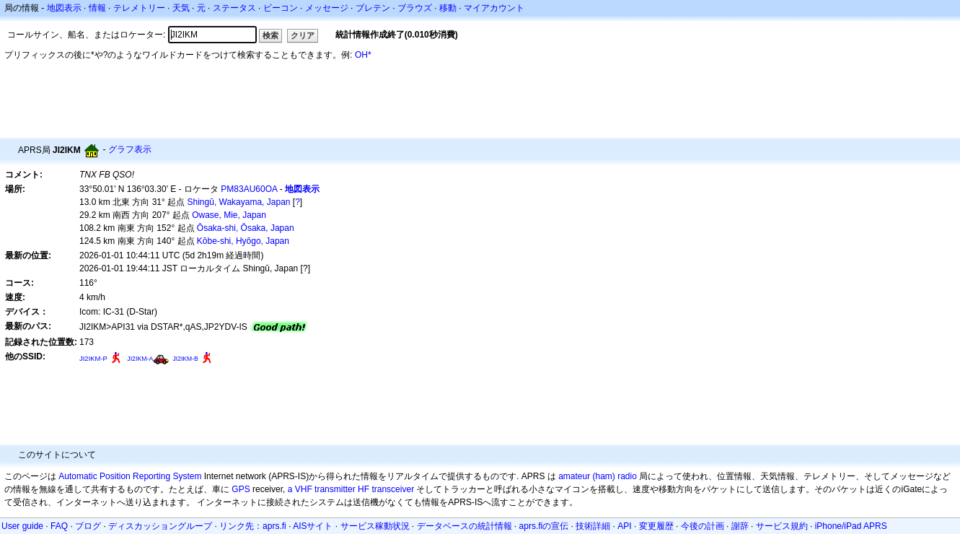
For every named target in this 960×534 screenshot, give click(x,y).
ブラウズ (414, 8)
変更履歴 (656, 526)
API (624, 526)
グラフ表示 (129, 149)
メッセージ (326, 8)
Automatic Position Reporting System (129, 476)
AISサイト (313, 526)
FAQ (59, 526)
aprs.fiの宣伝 (544, 526)
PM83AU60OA (249, 189)
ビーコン (280, 8)
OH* (363, 55)
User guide (22, 526)
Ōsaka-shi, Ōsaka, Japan (245, 228)
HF (363, 489)
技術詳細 (593, 526)
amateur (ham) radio (597, 476)
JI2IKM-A (140, 358)
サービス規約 (782, 526)
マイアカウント (494, 8)
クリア (302, 35)
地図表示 (64, 8)
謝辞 (740, 526)
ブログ (88, 526)
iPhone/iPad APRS (851, 526)
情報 (97, 8)
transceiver (392, 489)
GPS (241, 489)
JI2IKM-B (185, 358)
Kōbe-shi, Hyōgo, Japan (243, 241)
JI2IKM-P (93, 358)
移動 (448, 8)
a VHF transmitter (322, 489)
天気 (181, 8)
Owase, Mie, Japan (229, 215)
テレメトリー (139, 8)
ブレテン (373, 8)
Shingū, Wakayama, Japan (239, 202)
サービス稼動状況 (375, 526)
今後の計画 (702, 526)
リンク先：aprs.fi (252, 526)
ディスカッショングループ (160, 526)
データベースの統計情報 (464, 526)
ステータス (234, 8)
